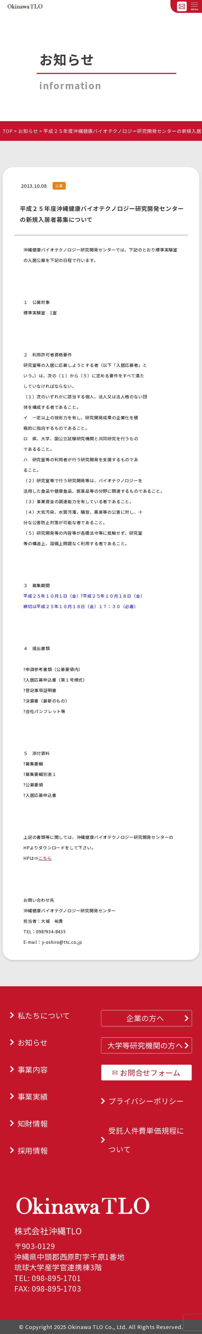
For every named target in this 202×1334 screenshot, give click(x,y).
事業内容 (33, 1069)
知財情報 (33, 1123)
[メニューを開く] (194, 5)
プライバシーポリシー (146, 1100)
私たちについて (44, 1015)
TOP (8, 130)
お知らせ (28, 130)
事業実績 (33, 1096)
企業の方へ (145, 1017)
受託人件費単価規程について (146, 1139)
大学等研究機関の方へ (145, 1045)
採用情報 (33, 1150)
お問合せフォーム (150, 1072)
